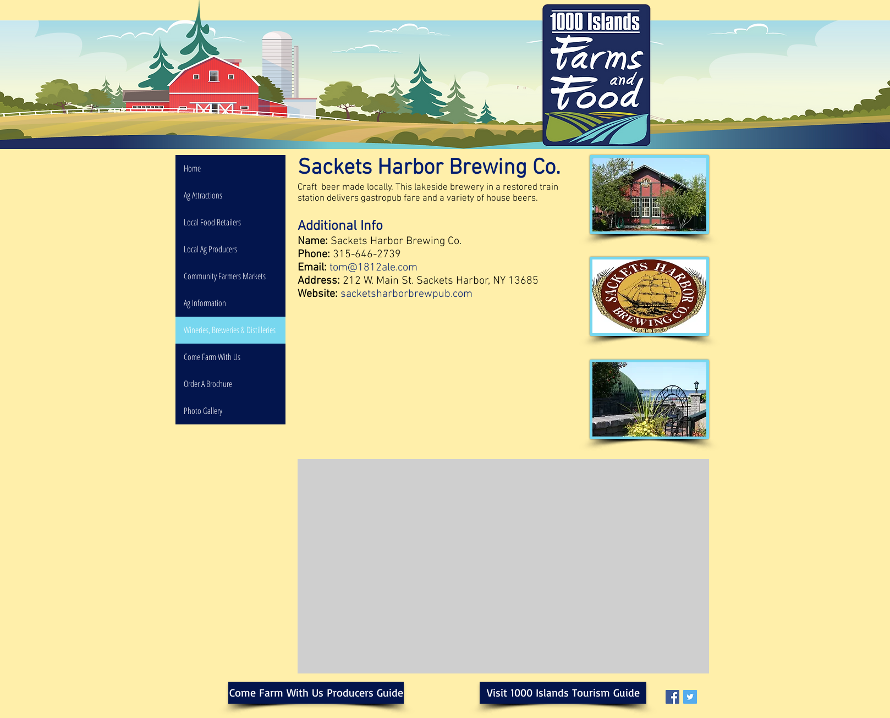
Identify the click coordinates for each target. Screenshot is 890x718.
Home (192, 168)
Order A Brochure (208, 384)
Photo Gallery (203, 411)
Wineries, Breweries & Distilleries (230, 330)
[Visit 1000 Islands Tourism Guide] (563, 693)
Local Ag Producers (210, 249)
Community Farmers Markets (225, 276)
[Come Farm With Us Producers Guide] (316, 693)
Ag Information (205, 303)
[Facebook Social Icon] (672, 697)
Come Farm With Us (212, 357)
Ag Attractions (203, 195)
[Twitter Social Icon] (690, 697)
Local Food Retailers (212, 222)
